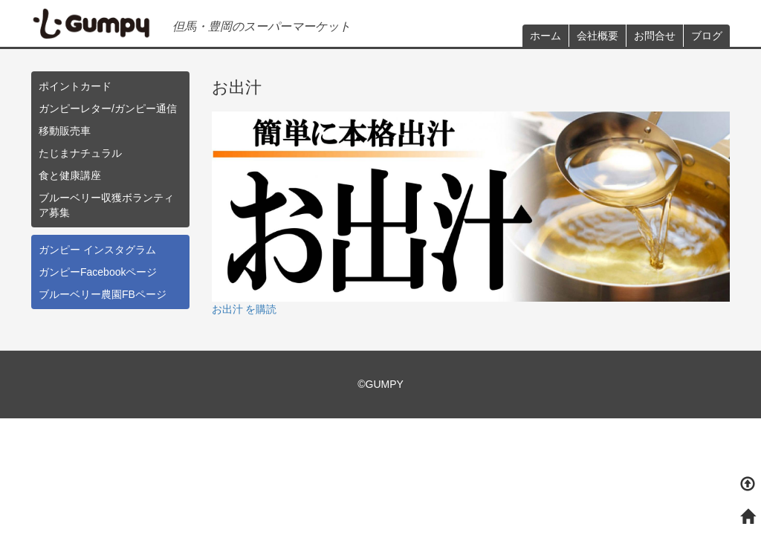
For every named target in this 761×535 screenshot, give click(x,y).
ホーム (545, 36)
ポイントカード (75, 86)
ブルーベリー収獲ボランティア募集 (106, 205)
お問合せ (655, 36)
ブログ (706, 36)
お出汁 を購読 (244, 309)
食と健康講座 (70, 175)
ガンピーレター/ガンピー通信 (108, 108)
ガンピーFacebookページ (98, 272)
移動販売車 (65, 131)
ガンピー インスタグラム (97, 250)
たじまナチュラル (80, 153)
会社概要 (597, 36)
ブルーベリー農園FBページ (102, 294)
